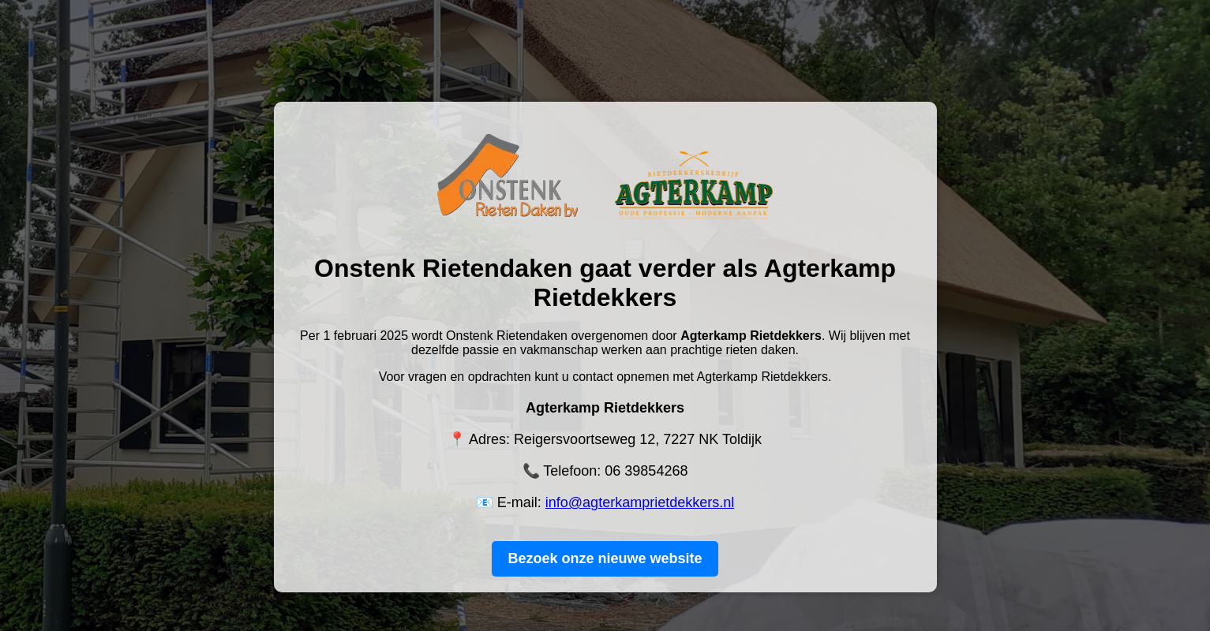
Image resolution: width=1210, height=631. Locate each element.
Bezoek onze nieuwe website (605, 558)
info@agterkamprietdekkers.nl (639, 502)
